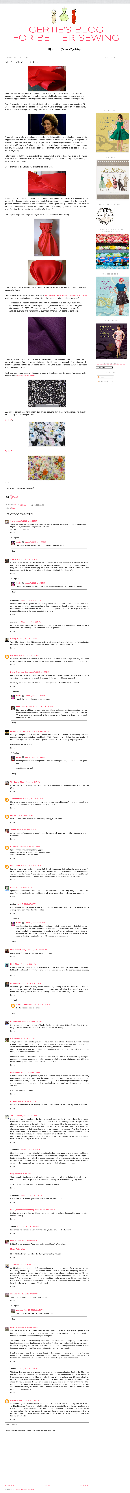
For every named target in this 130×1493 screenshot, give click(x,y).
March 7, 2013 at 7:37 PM (27, 904)
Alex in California (23, 1004)
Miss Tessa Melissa (24, 707)
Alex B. (13, 559)
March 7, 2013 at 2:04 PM (39, 731)
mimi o (13, 1241)
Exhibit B (8, 451)
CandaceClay (15, 983)
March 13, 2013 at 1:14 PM (31, 1195)
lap (11, 815)
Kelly (12, 964)
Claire (12, 521)
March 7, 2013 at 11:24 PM (25, 964)
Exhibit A (8, 420)
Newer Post (9, 1485)
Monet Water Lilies (17, 1249)
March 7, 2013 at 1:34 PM (29, 655)
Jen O (12, 1116)
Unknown (14, 655)
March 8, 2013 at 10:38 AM (26, 1116)
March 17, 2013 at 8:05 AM (27, 1241)
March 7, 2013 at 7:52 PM (43, 707)
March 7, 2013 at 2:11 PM (35, 757)
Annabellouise (16, 799)
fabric (13, 508)
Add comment (11, 1425)
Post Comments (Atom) (24, 1490)
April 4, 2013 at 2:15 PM (40, 1004)
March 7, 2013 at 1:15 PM (27, 559)
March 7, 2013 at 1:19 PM (31, 622)
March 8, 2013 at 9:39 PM (31, 1150)
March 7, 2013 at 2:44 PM (24, 815)
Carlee (13, 1101)
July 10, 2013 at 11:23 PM (29, 1400)
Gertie (18, 542)
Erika (12, 1038)
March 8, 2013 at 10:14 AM (26, 1101)
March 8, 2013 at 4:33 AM (25, 1038)
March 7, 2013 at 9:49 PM (35, 923)
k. (11, 887)
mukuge (13, 1294)
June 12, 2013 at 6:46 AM (28, 1294)
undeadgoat (15, 866)
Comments (103, 381)
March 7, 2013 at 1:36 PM (39, 672)
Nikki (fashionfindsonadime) (22, 1210)
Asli (12, 1265)
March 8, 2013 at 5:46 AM (31, 1072)
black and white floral (26, 376)
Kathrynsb (14, 846)
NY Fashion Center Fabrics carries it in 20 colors (66, 295)
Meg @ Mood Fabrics (19, 731)
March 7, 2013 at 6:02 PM (23, 887)
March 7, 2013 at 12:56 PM (35, 542)
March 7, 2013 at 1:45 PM (35, 583)
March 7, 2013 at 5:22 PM (31, 866)
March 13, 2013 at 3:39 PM (45, 1210)
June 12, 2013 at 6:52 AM (34, 1310)
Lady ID (13, 1174)
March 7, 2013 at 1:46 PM (35, 696)
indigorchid (15, 1072)
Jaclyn (13, 830)
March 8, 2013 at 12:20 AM (32, 983)
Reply (12, 533)
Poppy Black (15, 1022)
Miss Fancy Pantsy (18, 950)
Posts (101, 377)
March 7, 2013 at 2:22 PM (33, 799)
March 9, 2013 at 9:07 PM (27, 1174)
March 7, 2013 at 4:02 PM (30, 846)
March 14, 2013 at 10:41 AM (28, 1226)
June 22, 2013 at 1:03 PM (27, 1369)
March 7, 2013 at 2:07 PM (30, 782)
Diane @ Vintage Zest (19, 672)
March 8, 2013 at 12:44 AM (32, 1022)
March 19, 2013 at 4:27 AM (24, 1265)
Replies (16, 538)
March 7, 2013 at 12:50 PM (26, 521)
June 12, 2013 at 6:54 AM (28, 1327)
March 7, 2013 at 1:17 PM (31, 600)
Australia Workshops (71, 49)
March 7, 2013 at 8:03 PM (37, 950)
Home (51, 49)
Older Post (84, 1485)
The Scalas (14, 782)
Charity (13, 639)
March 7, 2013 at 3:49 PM (27, 830)
